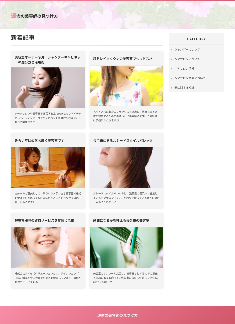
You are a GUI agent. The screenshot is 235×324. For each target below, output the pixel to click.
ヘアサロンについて (187, 59)
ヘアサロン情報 (184, 69)
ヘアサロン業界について (190, 79)
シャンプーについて (187, 49)
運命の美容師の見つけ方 (36, 15)
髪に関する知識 (184, 89)
